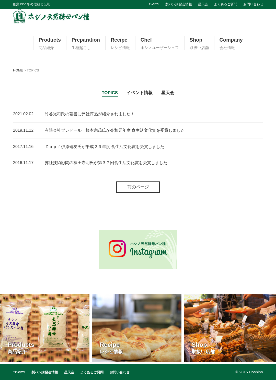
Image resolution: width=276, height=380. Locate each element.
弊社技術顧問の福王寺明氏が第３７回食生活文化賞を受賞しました (106, 163)
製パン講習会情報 (178, 4)
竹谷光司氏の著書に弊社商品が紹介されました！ (90, 114)
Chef (160, 43)
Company (231, 43)
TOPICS (153, 4)
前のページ (138, 187)
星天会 (203, 4)
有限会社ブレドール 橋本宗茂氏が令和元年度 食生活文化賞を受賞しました (115, 130)
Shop (199, 43)
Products (50, 43)
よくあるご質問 (225, 4)
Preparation (86, 43)
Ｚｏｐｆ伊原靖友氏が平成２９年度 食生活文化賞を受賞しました (104, 146)
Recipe (120, 43)
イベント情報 (139, 92)
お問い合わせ (253, 4)
